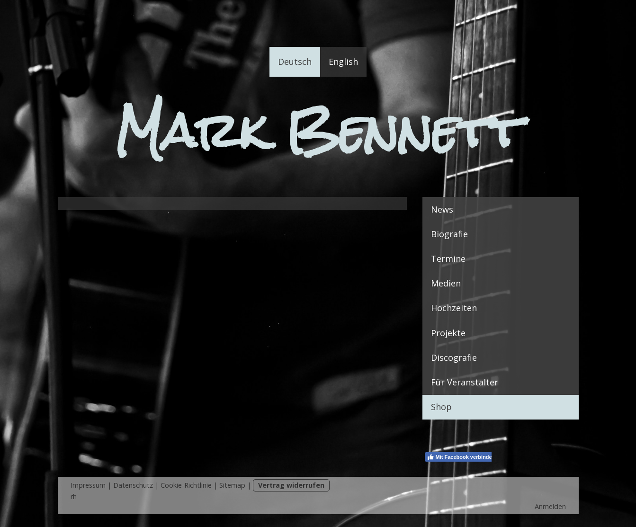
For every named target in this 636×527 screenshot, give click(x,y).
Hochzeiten (454, 307)
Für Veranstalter (464, 382)
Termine (448, 258)
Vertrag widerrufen (291, 485)
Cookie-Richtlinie (186, 485)
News (442, 209)
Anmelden (550, 506)
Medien (446, 283)
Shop (441, 406)
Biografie (449, 234)
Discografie (454, 357)
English (343, 61)
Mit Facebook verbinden (461, 457)
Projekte (448, 333)
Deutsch (295, 61)
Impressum (88, 485)
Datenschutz (133, 485)
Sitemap (232, 485)
